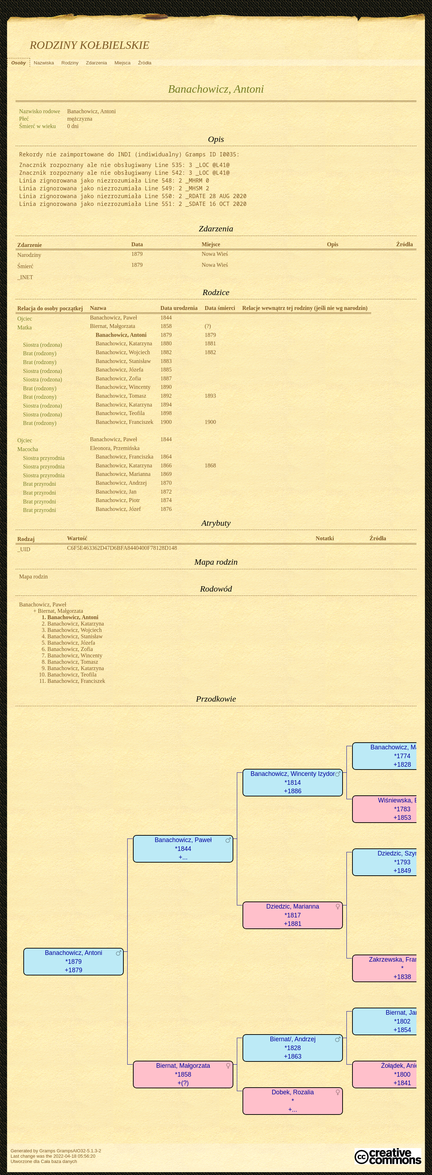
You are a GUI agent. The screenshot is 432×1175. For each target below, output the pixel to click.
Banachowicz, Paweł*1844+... (182, 848)
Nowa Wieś (215, 254)
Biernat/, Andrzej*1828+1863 (293, 1048)
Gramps (47, 1150)
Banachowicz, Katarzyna (123, 343)
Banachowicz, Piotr (117, 500)
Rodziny (70, 62)
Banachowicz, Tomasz (120, 396)
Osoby (18, 62)
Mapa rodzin (33, 577)
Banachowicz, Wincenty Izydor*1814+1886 (293, 782)
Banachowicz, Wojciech (122, 352)
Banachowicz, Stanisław (123, 361)
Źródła (144, 62)
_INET (25, 277)
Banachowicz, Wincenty (122, 387)
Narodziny (29, 255)
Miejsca (122, 62)
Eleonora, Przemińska (114, 448)
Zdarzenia (96, 62)
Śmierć (25, 266)
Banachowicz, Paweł (113, 318)
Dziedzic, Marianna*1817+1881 (292, 915)
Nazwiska (44, 62)
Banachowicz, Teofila (120, 413)
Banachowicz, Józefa (119, 370)
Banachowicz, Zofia (118, 378)
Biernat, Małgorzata (112, 326)
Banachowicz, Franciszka (124, 457)
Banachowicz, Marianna (122, 474)
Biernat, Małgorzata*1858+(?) (183, 1074)
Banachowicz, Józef (118, 509)
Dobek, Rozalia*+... (293, 1101)
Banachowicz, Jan (115, 492)
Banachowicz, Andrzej (121, 483)
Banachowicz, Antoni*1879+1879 (73, 961)
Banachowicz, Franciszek (124, 422)
